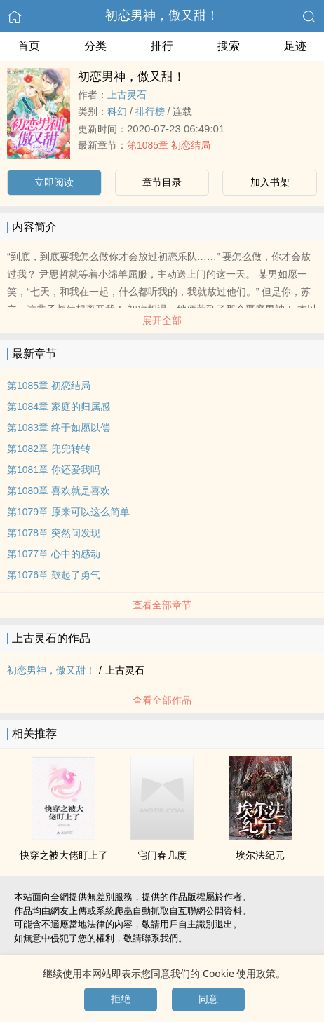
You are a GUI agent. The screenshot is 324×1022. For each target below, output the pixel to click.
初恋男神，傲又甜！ (162, 15)
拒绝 (120, 998)
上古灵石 (127, 94)
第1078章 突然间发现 (53, 532)
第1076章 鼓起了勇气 (53, 574)
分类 (95, 46)
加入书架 (270, 182)
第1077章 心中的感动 (53, 553)
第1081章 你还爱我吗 (53, 469)
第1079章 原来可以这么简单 (68, 511)
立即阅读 (54, 182)
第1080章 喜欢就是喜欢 (58, 490)
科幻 (117, 111)
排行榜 (150, 111)
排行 (162, 46)
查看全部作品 (162, 700)
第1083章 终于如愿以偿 (58, 427)
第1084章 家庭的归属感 (58, 406)
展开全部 (162, 320)
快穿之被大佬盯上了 (64, 855)
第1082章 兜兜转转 (48, 448)
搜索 (228, 46)
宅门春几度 (162, 855)
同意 (208, 998)
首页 (29, 46)
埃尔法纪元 (260, 855)
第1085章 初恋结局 (168, 145)
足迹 (295, 46)
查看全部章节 (162, 605)
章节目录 (162, 182)
